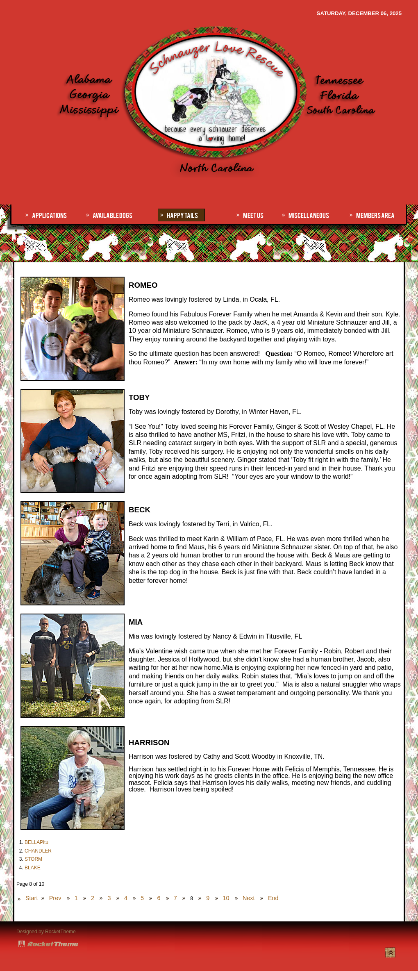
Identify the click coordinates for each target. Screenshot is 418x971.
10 (226, 898)
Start (31, 898)
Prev (55, 898)
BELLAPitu (36, 842)
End (273, 898)
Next (249, 898)
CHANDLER (38, 851)
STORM (33, 859)
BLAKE (33, 868)
